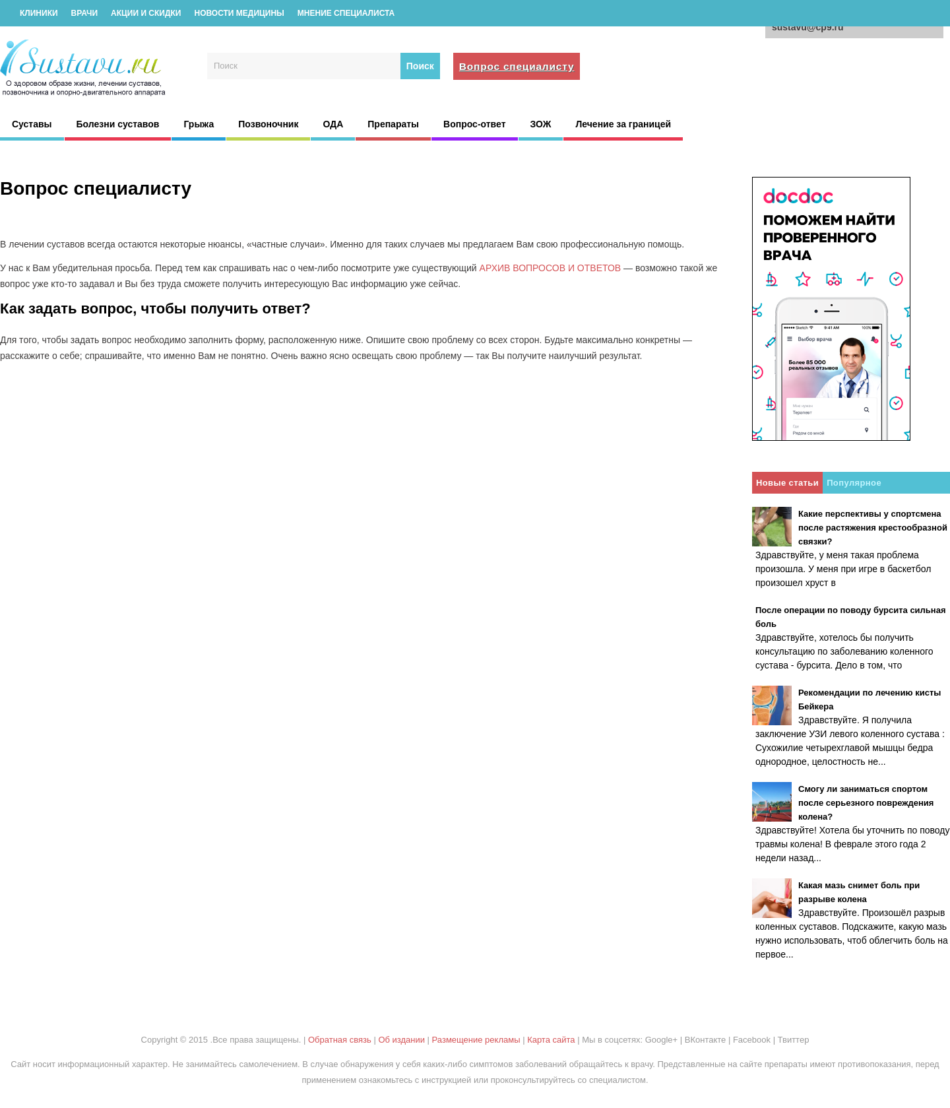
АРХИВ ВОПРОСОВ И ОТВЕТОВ (550, 268)
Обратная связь (339, 1040)
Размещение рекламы (476, 1040)
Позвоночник (268, 124)
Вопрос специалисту (517, 66)
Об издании (401, 1040)
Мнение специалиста (346, 13)
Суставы (32, 124)
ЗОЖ (541, 124)
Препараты (393, 124)
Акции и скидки (146, 13)
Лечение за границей (623, 124)
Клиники (39, 13)
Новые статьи (787, 483)
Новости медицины (239, 13)
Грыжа (198, 124)
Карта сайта (551, 1040)
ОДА (333, 124)
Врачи (84, 13)
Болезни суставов (118, 124)
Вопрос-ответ (474, 124)
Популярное (854, 483)
